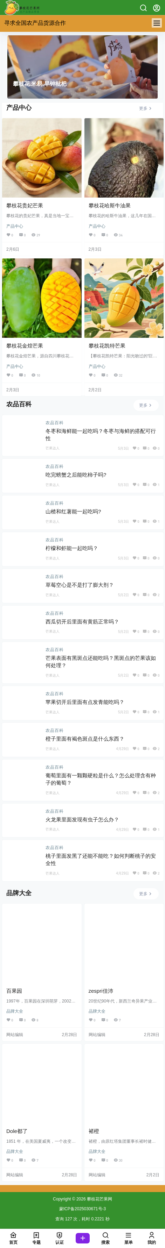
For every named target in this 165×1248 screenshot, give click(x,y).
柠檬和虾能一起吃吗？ (72, 548)
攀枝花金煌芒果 (24, 346)
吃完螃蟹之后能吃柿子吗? (76, 475)
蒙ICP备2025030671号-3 (82, 1208)
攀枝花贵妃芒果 (24, 205)
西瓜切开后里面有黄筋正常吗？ (82, 622)
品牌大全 (14, 1011)
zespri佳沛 (101, 991)
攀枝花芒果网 (99, 1199)
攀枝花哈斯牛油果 (110, 205)
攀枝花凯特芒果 (107, 346)
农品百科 (55, 422)
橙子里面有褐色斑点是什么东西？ (85, 739)
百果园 (14, 991)
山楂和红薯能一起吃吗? (73, 511)
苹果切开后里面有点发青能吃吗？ (85, 702)
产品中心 (14, 226)
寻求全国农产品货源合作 (35, 23)
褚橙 (94, 1131)
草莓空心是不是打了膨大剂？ (80, 585)
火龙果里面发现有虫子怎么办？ (82, 819)
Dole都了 (17, 1131)
